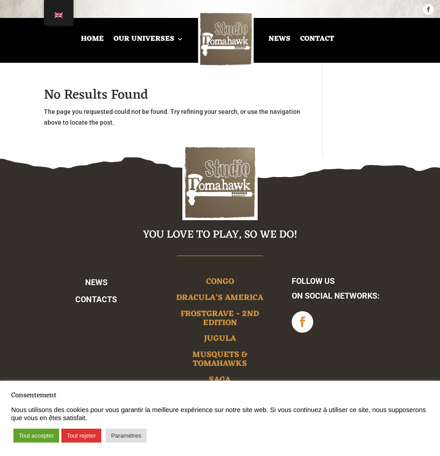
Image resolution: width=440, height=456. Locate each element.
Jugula (220, 340)
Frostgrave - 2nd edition (220, 320)
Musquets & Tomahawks (219, 361)
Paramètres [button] (126, 435)
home (92, 39)
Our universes (143, 39)
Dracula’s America (219, 299)
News (279, 39)
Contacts (96, 299)
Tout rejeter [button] (81, 435)
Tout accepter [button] (36, 435)
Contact (317, 39)
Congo (220, 283)
